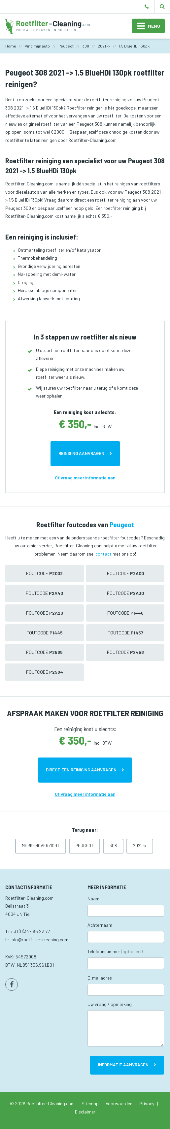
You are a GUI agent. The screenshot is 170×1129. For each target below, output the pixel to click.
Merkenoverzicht (40, 845)
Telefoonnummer (115, 951)
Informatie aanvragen (123, 1064)
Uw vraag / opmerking (109, 1004)
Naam (93, 898)
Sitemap (90, 1103)
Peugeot (84, 845)
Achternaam (99, 925)
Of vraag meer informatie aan (85, 477)
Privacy (146, 1103)
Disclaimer (85, 1111)
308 (113, 845)
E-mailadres (99, 978)
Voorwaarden (119, 1103)
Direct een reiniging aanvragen (81, 769)
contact (103, 554)
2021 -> (140, 845)
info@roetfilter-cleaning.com (39, 939)
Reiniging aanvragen (81, 453)
